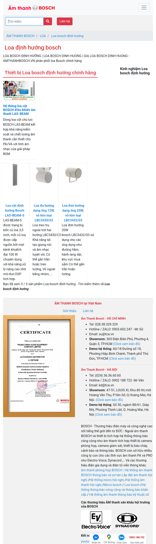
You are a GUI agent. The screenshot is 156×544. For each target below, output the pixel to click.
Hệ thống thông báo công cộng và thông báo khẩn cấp (114, 490)
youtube (87, 541)
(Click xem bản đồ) (126, 344)
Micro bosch (112, 485)
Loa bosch (132, 485)
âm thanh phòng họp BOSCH (101, 470)
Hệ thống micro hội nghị (106, 480)
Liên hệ (65, 21)
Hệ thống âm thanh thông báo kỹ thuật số (119, 495)
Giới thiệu (69, 311)
